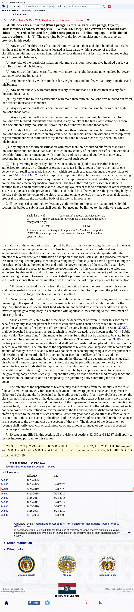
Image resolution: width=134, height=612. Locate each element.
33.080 (116, 339)
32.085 (93, 434)
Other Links (15, 549)
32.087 (122, 327)
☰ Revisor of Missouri (14, 3)
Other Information (19, 543)
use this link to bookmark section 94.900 (30, 466)
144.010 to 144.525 (25, 175)
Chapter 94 (19, 14)
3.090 (47, 530)
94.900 (4, 480)
